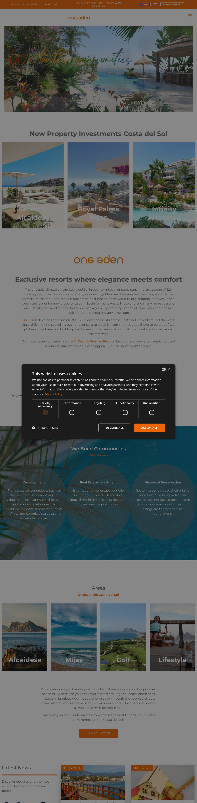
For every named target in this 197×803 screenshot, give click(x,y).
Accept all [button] (149, 428)
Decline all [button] (115, 428)
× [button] (169, 369)
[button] (45, 428)
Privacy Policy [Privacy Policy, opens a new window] (53, 394)
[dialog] (98, 401)
